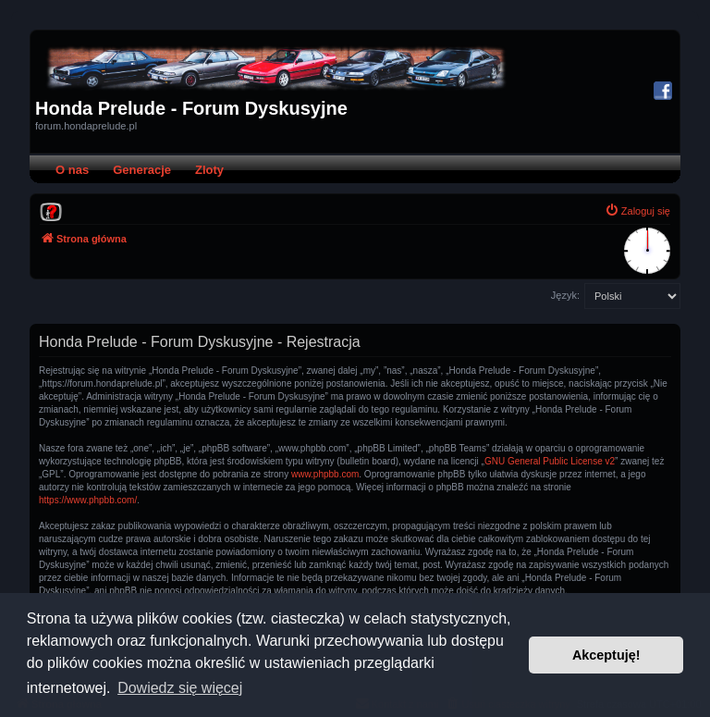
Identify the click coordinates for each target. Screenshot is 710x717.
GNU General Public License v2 (549, 461)
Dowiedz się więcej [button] (179, 688)
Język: (565, 295)
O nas (72, 170)
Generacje (142, 170)
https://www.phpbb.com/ (88, 500)
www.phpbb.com (325, 474)
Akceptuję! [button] (606, 655)
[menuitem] (51, 211)
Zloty (209, 170)
